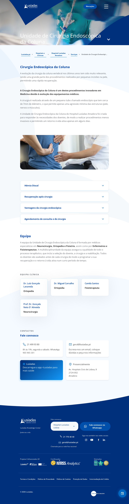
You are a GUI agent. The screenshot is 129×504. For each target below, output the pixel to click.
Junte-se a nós (25, 432)
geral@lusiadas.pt (70, 442)
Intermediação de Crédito (99, 479)
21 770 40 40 (68, 437)
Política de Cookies (64, 479)
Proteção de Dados (80, 479)
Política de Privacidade (46, 479)
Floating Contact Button (122, 493)
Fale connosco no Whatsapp (97, 426)
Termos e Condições (27, 479)
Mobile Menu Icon (106, 6)
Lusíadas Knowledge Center (30, 428)
